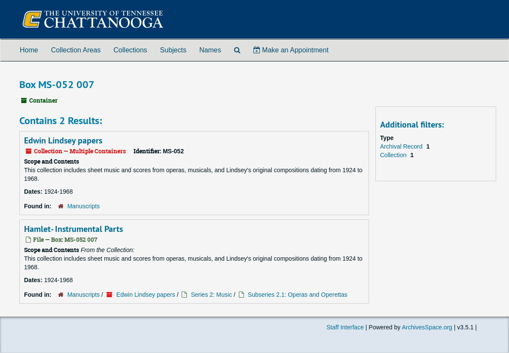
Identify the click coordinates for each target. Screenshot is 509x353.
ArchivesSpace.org (427, 327)
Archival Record (402, 146)
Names (210, 50)
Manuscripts (83, 206)
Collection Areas (76, 50)
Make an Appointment (291, 50)
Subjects (173, 50)
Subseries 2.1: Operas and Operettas (297, 294)
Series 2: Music (211, 294)
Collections (130, 50)
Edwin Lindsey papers (63, 140)
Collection (394, 155)
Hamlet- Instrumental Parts (73, 228)
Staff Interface (345, 327)
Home (29, 50)
